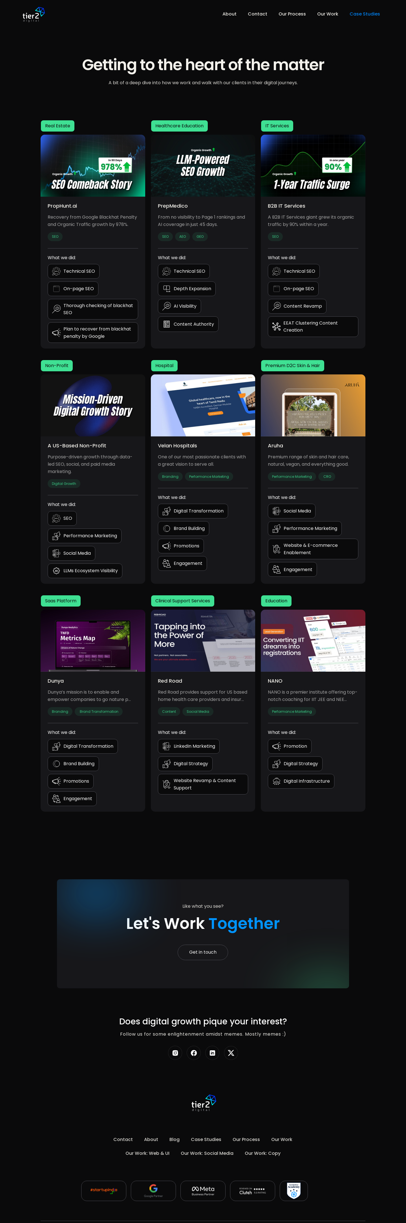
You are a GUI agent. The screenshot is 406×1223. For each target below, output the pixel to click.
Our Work (327, 14)
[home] (33, 14)
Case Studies (365, 14)
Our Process (292, 14)
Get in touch (203, 952)
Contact (257, 14)
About (229, 14)
